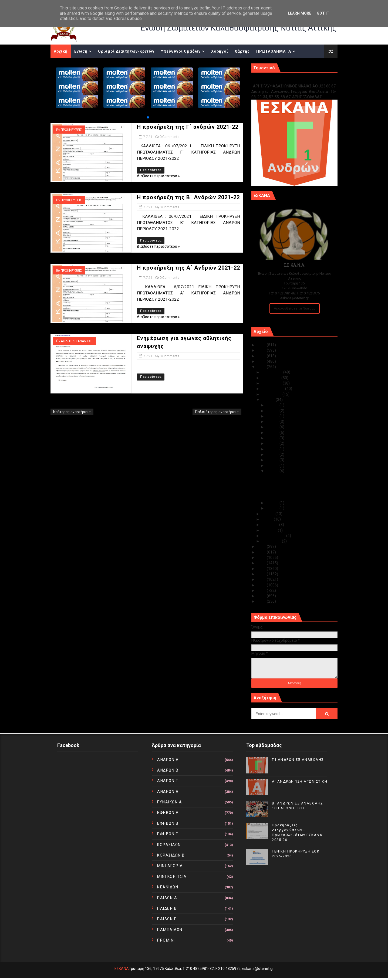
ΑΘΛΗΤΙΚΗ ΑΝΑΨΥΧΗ (77, 341)
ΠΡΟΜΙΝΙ (166, 940)
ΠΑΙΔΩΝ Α (167, 898)
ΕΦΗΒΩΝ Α (168, 812)
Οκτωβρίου (272, 383)
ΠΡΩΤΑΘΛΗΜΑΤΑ (273, 51)
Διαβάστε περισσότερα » (158, 176)
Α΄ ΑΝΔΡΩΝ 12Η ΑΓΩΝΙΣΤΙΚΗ (299, 781)
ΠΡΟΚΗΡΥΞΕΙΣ (71, 130)
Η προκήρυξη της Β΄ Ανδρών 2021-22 (188, 197)
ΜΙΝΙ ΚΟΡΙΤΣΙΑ (172, 876)
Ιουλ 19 (272, 432)
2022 (262, 361)
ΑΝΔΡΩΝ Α (168, 760)
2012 (262, 590)
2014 (262, 579)
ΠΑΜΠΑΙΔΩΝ (170, 930)
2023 (262, 356)
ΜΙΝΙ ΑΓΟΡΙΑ (170, 866)
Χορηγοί (219, 51)
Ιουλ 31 (272, 405)
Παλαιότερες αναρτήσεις (217, 412)
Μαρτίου (270, 530)
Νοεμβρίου (271, 378)
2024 (262, 350)
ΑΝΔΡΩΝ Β (167, 770)
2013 (262, 585)
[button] (148, 117)
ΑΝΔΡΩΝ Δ (167, 791)
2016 (262, 568)
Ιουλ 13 (272, 449)
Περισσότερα (150, 170)
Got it (323, 13)
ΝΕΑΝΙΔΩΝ (167, 887)
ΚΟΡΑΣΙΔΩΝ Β (171, 855)
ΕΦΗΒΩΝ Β (167, 823)
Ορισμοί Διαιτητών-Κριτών (126, 51)
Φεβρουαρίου (274, 536)
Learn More (299, 13)
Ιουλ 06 (272, 503)
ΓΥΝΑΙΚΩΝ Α (169, 802)
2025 (262, 345)
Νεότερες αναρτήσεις (72, 412)
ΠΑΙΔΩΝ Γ (166, 919)
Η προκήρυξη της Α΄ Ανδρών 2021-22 (188, 267)
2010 (262, 601)
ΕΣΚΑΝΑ (121, 968)
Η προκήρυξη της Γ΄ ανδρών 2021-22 (187, 127)
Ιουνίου (268, 514)
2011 (262, 596)
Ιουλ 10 (272, 454)
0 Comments (169, 137)
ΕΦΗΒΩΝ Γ (167, 834)
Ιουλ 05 (272, 508)
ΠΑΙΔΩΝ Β (167, 908)
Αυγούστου (272, 394)
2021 (262, 367)
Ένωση (80, 51)
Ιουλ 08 (272, 465)
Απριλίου (270, 524)
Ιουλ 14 (272, 443)
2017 (262, 563)
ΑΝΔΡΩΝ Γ (167, 781)
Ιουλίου (269, 400)
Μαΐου (268, 519)
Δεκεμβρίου (272, 372)
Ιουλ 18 (272, 438)
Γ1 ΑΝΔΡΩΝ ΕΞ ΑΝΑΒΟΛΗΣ (278, 80)
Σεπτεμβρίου (273, 388)
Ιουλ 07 (272, 471)
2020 (262, 546)
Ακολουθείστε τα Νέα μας (294, 308)
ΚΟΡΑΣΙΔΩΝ (169, 845)
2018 (262, 557)
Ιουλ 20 (272, 427)
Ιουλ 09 (272, 460)
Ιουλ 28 (272, 411)
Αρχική (61, 51)
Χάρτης (242, 51)
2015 (262, 574)
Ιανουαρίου (272, 541)
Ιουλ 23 (272, 416)
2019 (262, 552)
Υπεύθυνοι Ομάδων (181, 51)
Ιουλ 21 (272, 421)
